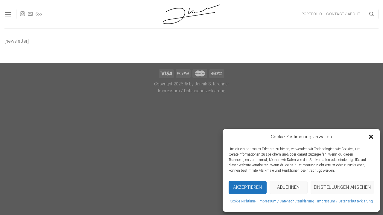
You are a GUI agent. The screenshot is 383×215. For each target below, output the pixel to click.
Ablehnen (288, 187)
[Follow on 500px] (39, 14)
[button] (371, 137)
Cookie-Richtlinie (243, 201)
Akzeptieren (247, 187)
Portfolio (312, 14)
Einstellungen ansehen (342, 187)
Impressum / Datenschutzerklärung (286, 201)
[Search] (371, 14)
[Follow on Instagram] (22, 14)
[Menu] (8, 14)
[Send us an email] (30, 14)
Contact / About (343, 14)
